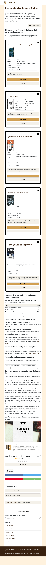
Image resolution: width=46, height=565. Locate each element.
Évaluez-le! (23, 464)
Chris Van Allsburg (10, 538)
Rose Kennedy (9, 525)
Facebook (13, 475)
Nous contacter (36, 553)
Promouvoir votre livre (15, 553)
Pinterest (13, 479)
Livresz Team (15, 444)
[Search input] (22, 519)
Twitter (32, 475)
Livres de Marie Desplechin (13, 490)
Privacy (30, 553)
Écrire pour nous (24, 553)
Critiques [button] (23, 83)
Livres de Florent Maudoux (13, 495)
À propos (7, 553)
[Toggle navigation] (40, 2)
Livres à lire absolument (23, 511)
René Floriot (9, 529)
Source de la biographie (33, 353)
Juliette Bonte (9, 532)
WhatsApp (32, 479)
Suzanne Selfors (10, 535)
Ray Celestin (9, 542)
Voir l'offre (23, 79)
